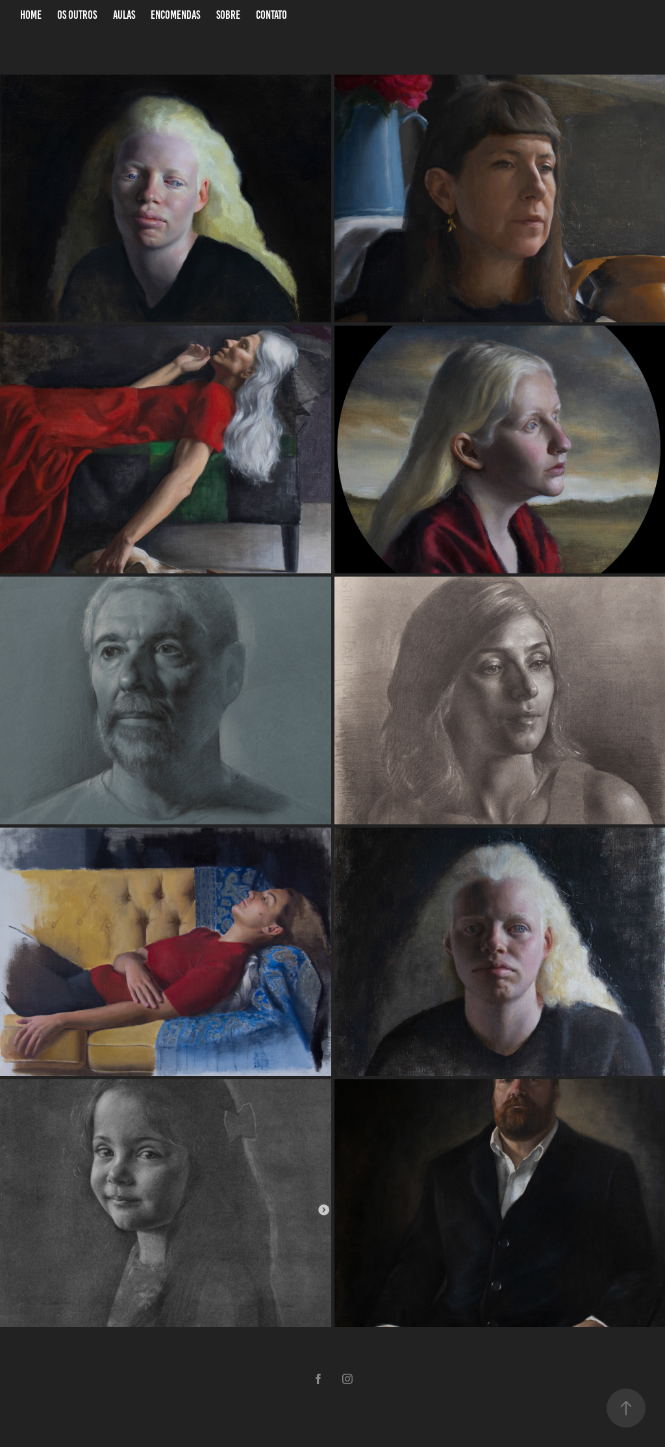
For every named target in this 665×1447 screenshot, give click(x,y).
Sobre (228, 14)
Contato (271, 14)
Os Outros (77, 14)
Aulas (124, 14)
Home (31, 14)
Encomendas (175, 14)
